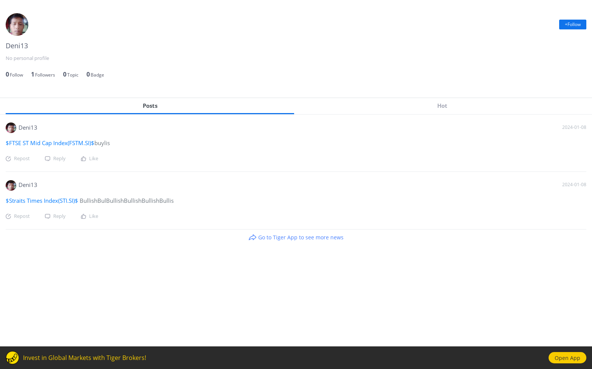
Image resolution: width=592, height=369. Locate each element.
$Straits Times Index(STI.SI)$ (43, 200)
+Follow (572, 24)
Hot (442, 105)
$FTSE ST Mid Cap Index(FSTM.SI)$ (50, 143)
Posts (150, 105)
